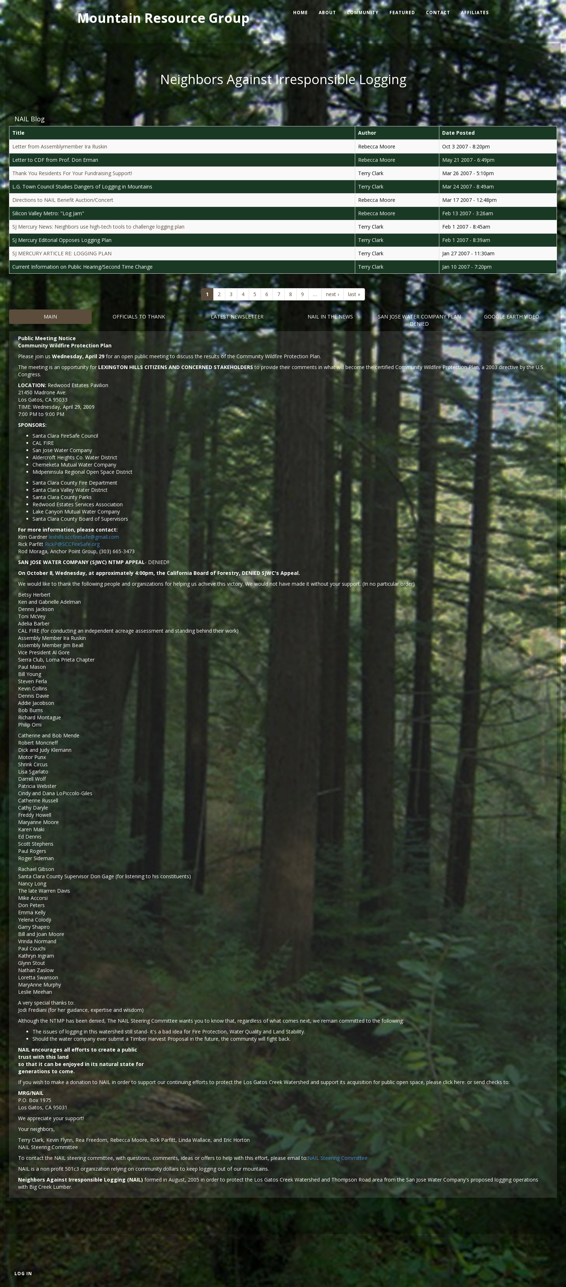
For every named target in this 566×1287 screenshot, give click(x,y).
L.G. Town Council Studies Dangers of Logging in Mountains (82, 186)
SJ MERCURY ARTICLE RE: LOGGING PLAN (62, 253)
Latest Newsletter (237, 316)
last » (354, 294)
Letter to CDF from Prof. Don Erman (55, 159)
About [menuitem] (327, 12)
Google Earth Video (511, 316)
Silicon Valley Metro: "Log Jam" (48, 213)
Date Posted (458, 132)
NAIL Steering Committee (337, 1157)
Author (367, 132)
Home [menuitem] (300, 12)
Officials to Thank (139, 316)
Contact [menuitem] (438, 12)
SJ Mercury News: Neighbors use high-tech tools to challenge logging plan (98, 226)
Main (50, 316)
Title (18, 132)
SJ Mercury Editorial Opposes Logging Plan (62, 240)
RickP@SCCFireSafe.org (72, 544)
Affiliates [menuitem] (475, 12)
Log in (23, 1273)
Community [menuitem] (363, 12)
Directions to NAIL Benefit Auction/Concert (62, 199)
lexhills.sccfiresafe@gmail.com (84, 536)
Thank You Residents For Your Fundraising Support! (72, 173)
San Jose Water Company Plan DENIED (419, 320)
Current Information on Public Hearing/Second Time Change (82, 266)
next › (332, 294)
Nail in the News (330, 316)
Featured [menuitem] (402, 12)
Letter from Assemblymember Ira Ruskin (59, 146)
